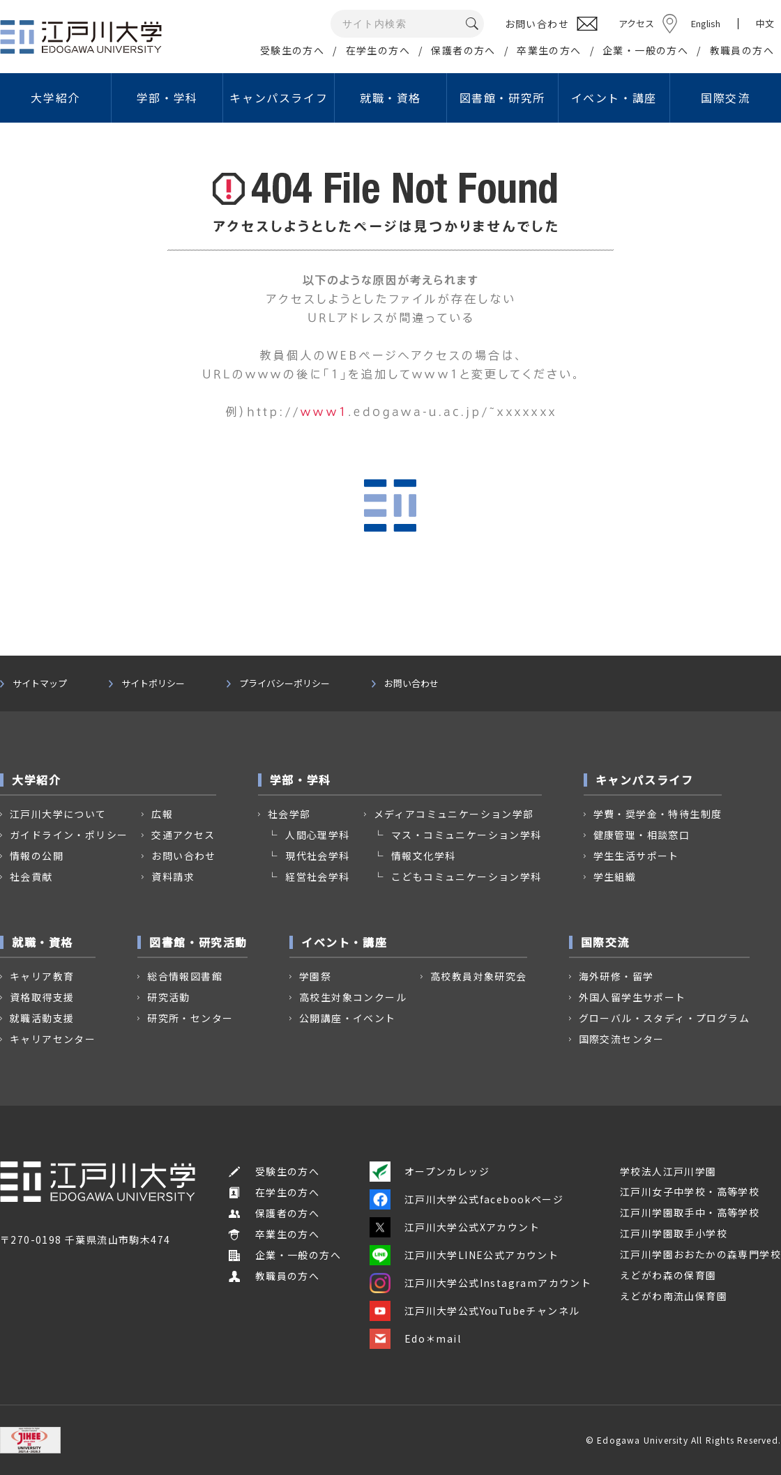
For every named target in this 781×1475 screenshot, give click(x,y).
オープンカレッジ (430, 1171)
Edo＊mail (415, 1338)
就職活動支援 (42, 1018)
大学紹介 (55, 97)
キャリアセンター (53, 1039)
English (705, 23)
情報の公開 (36, 856)
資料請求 (173, 876)
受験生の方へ (292, 50)
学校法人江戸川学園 (668, 1171)
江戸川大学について (58, 814)
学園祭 (315, 976)
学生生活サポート (636, 856)
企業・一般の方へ (645, 50)
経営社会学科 (317, 876)
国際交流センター (622, 1039)
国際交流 (725, 97)
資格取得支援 (42, 997)
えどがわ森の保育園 (668, 1275)
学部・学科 (167, 97)
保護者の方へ (463, 50)
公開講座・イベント (347, 1018)
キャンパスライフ (278, 97)
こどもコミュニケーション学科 (466, 876)
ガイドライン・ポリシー (69, 835)
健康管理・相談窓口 (641, 835)
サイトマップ (40, 683)
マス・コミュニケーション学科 (466, 835)
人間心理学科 (317, 835)
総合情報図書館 (184, 976)
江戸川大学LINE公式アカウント (464, 1255)
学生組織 (615, 876)
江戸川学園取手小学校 (673, 1233)
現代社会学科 (317, 856)
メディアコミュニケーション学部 (454, 814)
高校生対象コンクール (353, 997)
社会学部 (289, 814)
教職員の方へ (742, 50)
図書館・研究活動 (198, 942)
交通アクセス (183, 835)
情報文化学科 (423, 856)
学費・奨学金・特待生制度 (657, 814)
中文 (765, 23)
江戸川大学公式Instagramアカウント (480, 1283)
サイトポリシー (153, 683)
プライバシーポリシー (284, 683)
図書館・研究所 (502, 97)
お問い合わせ (411, 683)
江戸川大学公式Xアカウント (455, 1227)
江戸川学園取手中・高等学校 (689, 1212)
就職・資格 (390, 97)
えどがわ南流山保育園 (673, 1296)
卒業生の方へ (549, 50)
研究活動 (168, 997)
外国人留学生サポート (632, 997)
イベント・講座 (614, 97)
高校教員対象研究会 (478, 976)
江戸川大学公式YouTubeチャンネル (475, 1311)
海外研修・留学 (616, 976)
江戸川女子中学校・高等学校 (689, 1191)
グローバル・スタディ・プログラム (664, 1018)
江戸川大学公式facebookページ (466, 1199)
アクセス (636, 23)
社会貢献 (31, 876)
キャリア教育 (42, 976)
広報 (162, 814)
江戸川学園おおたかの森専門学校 (700, 1254)
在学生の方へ (378, 50)
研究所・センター (190, 1018)
